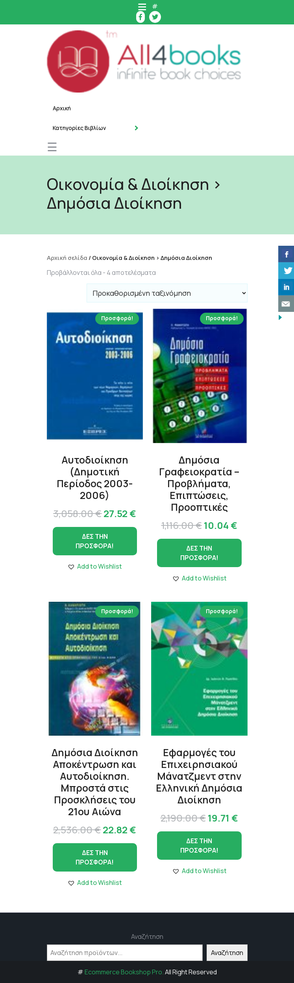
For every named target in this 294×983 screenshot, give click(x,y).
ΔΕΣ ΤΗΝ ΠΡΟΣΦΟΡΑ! (95, 541)
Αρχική (62, 108)
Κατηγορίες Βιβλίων (79, 128)
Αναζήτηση (147, 936)
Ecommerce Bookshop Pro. (124, 972)
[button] (94, 566)
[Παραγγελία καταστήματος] (167, 293)
